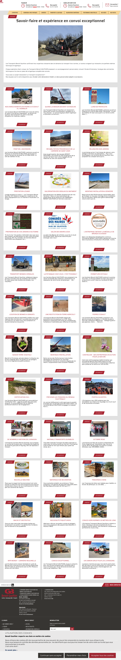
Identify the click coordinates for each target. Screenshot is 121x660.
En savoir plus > (11, 650)
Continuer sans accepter (50, 655)
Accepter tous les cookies (102, 655)
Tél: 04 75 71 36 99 (25, 613)
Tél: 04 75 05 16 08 (25, 623)
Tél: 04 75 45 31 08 (50, 607)
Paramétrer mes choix (76, 655)
